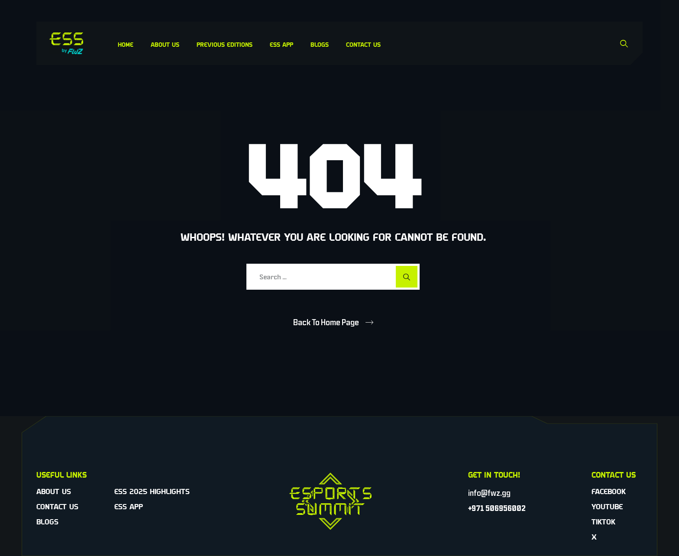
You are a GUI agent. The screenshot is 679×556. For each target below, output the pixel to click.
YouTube (607, 506)
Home (125, 44)
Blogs (319, 44)
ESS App (281, 44)
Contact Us (363, 44)
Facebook (609, 491)
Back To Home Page (326, 322)
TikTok (603, 521)
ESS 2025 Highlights (152, 491)
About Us (165, 44)
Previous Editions (224, 44)
